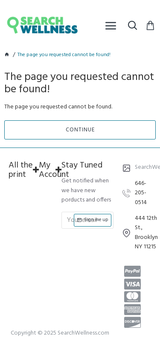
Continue (80, 129)
